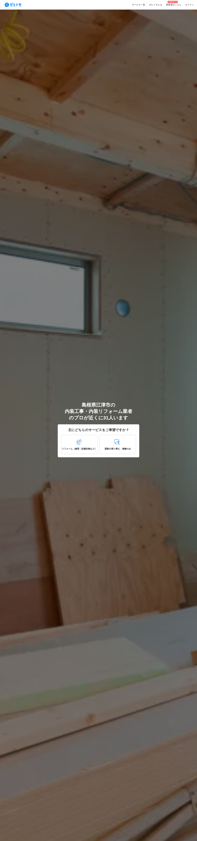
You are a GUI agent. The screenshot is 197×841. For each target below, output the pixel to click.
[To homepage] (13, 5)
